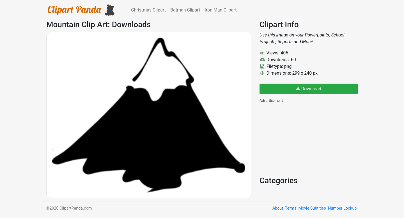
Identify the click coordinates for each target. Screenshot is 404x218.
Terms (290, 208)
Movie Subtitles (312, 208)
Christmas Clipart (148, 10)
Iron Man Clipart (221, 10)
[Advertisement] (302, 139)
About (277, 208)
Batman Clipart (185, 10)
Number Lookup (342, 208)
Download (308, 88)
